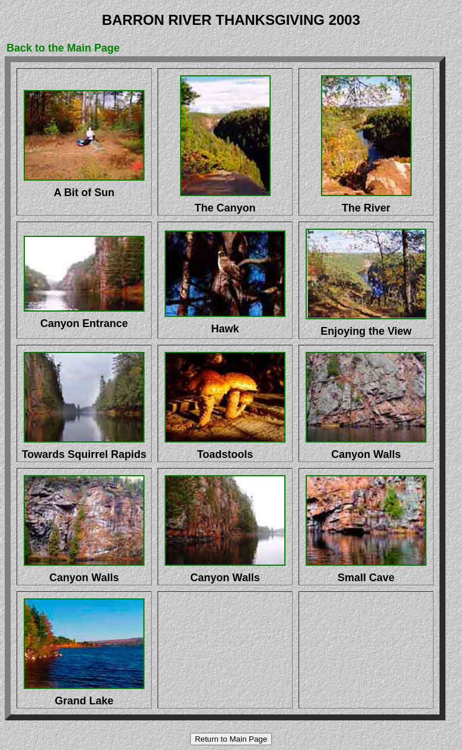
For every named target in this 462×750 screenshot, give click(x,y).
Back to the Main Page (63, 48)
